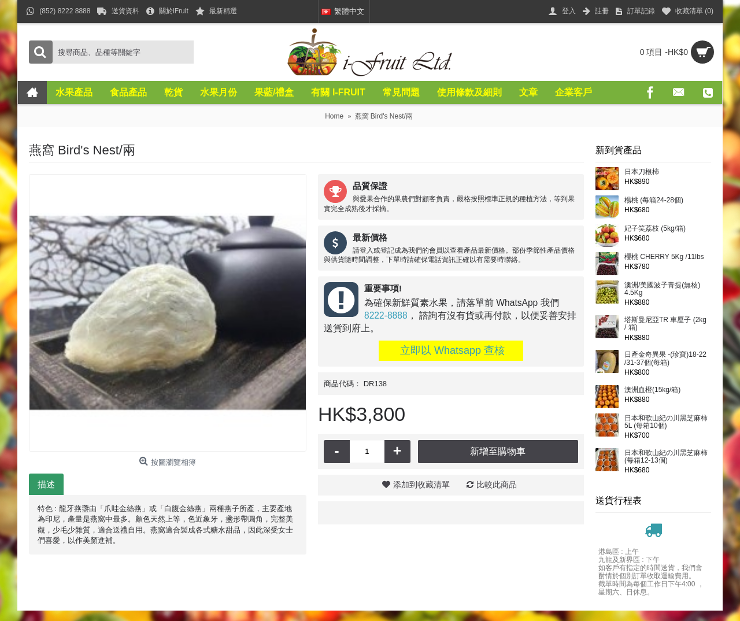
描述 (46, 484)
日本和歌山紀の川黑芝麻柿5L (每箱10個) (666, 422)
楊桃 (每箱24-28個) (653, 200)
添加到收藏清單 (421, 484)
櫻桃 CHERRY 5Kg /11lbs (664, 257)
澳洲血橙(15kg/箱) (652, 390)
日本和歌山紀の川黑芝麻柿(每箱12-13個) (666, 456)
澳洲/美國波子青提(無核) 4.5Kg (662, 289)
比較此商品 (496, 484)
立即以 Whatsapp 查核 (451, 350)
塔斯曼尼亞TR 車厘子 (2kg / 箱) (665, 323)
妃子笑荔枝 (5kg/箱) (655, 228)
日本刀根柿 (641, 172)
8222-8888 (386, 315)
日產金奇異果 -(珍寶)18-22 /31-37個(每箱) (665, 358)
